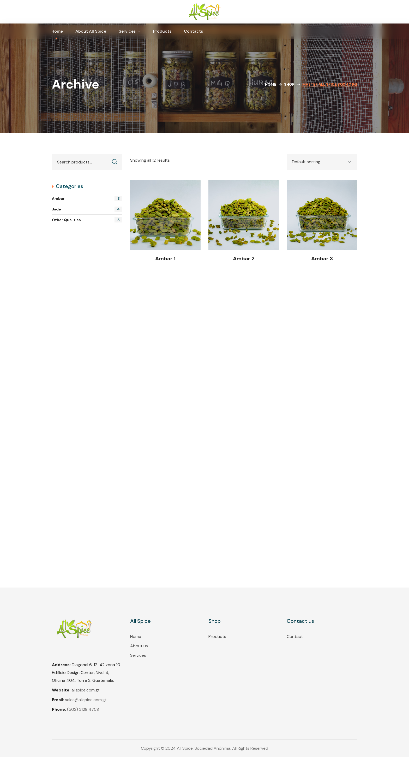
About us (139, 646)
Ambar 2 (244, 258)
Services (138, 655)
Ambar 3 (322, 258)
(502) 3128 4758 (83, 709)
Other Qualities (87, 219)
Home (270, 84)
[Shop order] (322, 162)
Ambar (87, 198)
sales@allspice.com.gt (86, 699)
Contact (295, 636)
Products (217, 636)
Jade (87, 209)
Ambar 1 (165, 258)
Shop (289, 84)
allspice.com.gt (85, 690)
